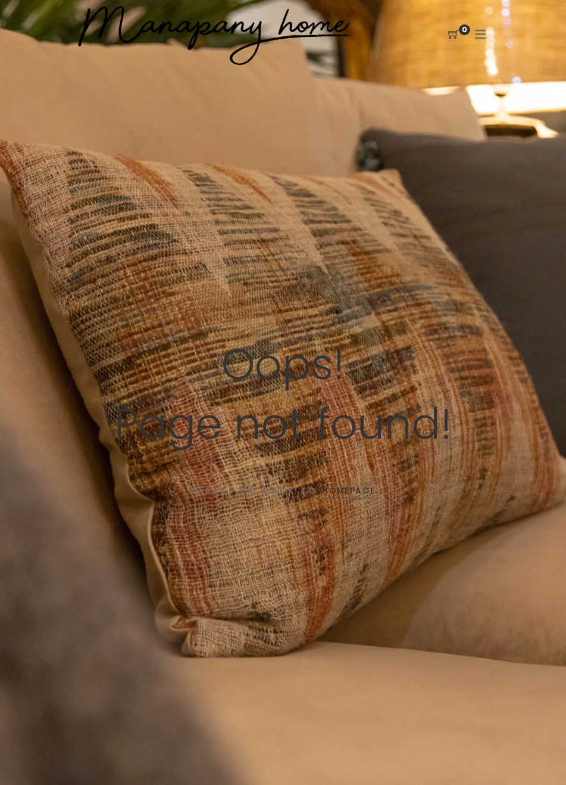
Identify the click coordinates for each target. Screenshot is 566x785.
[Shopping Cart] (453, 34)
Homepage (348, 491)
